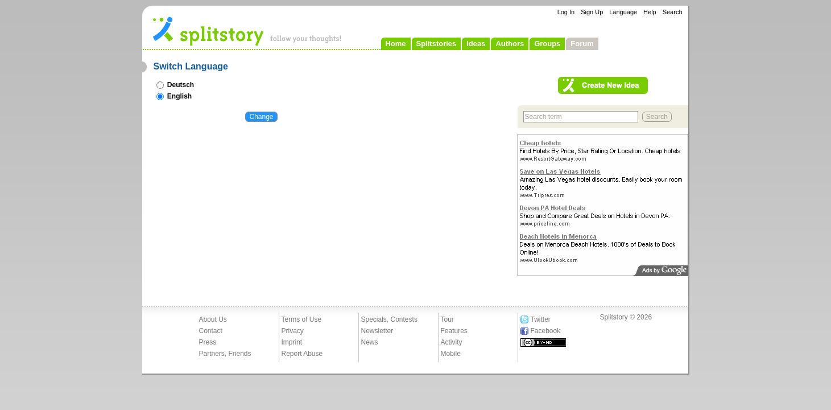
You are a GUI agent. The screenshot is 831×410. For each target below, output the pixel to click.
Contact (210, 331)
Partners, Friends (225, 354)
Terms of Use (302, 319)
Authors (509, 43)
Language (623, 12)
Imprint (292, 342)
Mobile (451, 354)
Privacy (293, 331)
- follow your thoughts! (247, 31)
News (369, 342)
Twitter (541, 319)
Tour (447, 319)
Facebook (546, 331)
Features (454, 331)
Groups (547, 43)
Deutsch (175, 85)
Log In (566, 12)
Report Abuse (302, 354)
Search (673, 12)
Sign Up (592, 12)
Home (395, 43)
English (174, 96)
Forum (581, 43)
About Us (213, 319)
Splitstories (436, 43)
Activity (451, 342)
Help (649, 12)
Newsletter (377, 331)
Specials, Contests (389, 319)
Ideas (475, 43)
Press (208, 342)
